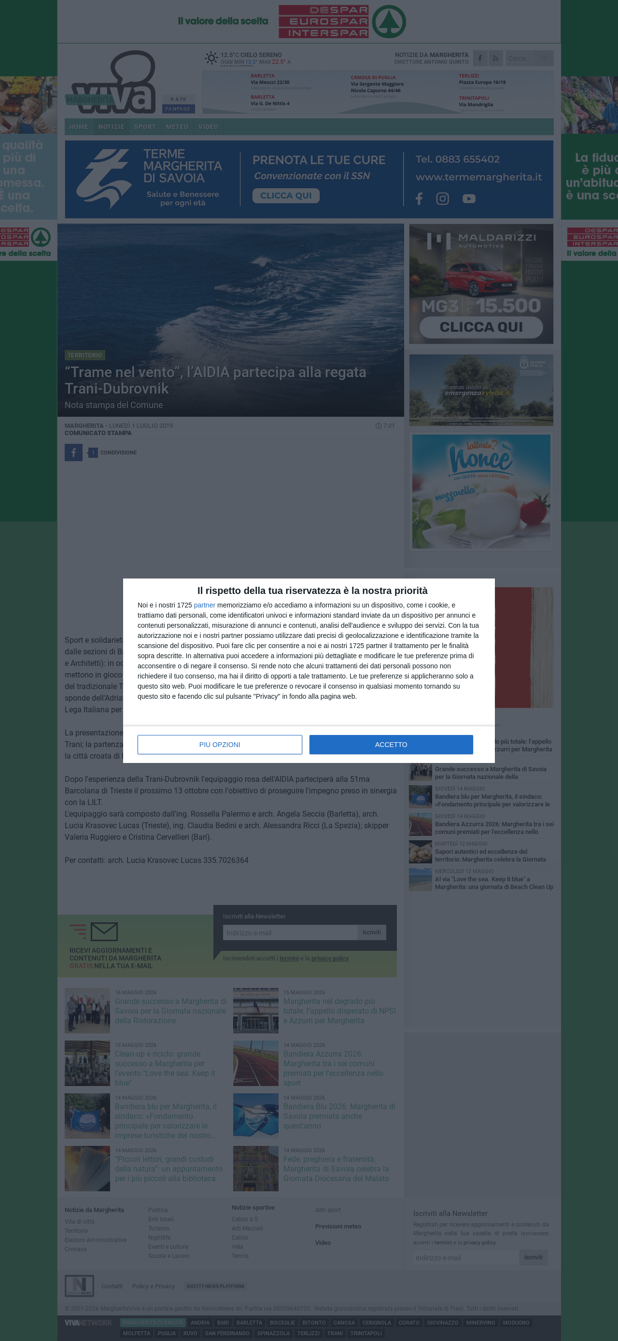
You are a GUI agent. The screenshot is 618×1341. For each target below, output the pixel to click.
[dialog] (309, 671)
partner (204, 605)
